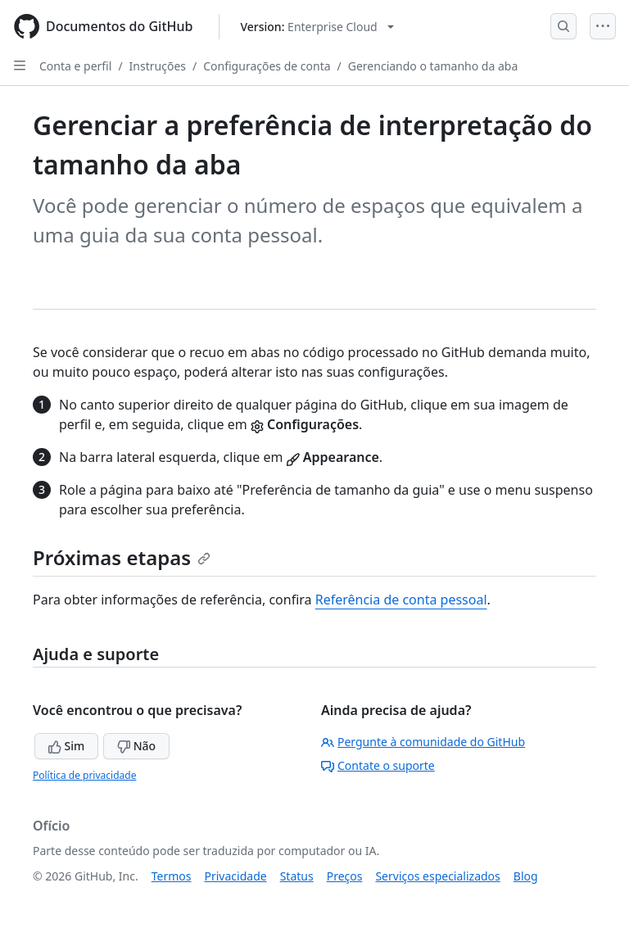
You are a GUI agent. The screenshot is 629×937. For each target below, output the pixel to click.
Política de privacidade (84, 775)
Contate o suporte (378, 765)
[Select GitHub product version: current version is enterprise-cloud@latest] (316, 26)
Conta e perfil (75, 66)
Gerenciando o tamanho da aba (433, 66)
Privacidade (236, 876)
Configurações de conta (266, 66)
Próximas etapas (121, 557)
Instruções (157, 66)
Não (136, 746)
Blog (526, 876)
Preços (345, 876)
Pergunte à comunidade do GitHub (423, 741)
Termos (172, 876)
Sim (66, 746)
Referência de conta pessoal (401, 600)
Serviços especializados (437, 876)
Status (297, 876)
